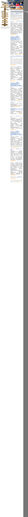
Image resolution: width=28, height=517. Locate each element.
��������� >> (17, 19)
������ (24, 11)
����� (18, 11)
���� (11, 11)
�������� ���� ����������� (17, 9)
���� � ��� (16, 12)
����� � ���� (21, 12)
